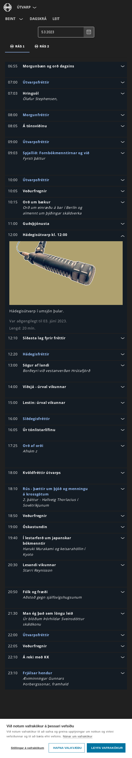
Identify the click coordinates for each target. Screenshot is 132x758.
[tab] (17, 46)
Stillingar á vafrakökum (27, 748)
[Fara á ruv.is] (7, 7)
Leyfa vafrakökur (107, 748)
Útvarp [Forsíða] (24, 7)
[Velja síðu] (34, 7)
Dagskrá (38, 18)
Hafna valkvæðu (67, 748)
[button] (66, 67)
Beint (10, 18)
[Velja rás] (21, 19)
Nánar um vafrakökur (78, 736)
